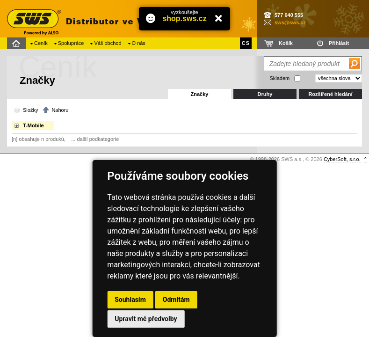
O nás (138, 43)
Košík (286, 43)
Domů (17, 43)
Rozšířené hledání (330, 94)
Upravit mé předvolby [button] (146, 318)
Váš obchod (107, 43)
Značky (200, 94)
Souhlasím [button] (130, 299)
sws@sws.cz (290, 22)
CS (246, 43)
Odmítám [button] (176, 299)
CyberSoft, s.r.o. (342, 159)
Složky (30, 110)
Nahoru (59, 110)
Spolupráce (71, 43)
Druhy (265, 94)
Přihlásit (339, 43)
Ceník (41, 43)
